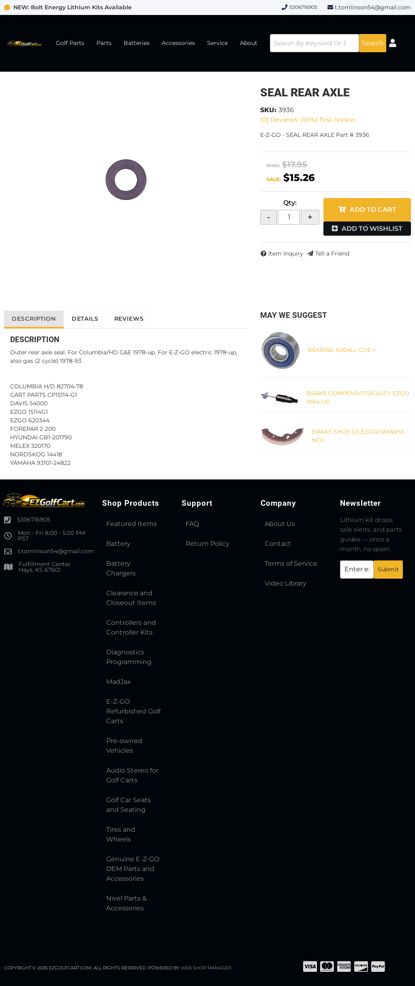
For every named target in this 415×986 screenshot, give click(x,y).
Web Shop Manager (206, 968)
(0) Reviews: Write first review (307, 120)
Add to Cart (373, 209)
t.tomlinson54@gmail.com (373, 7)
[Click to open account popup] (394, 43)
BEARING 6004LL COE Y (342, 350)
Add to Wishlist (372, 228)
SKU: (268, 110)
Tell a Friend (332, 253)
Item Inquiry (285, 253)
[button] (327, 43)
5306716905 (33, 519)
